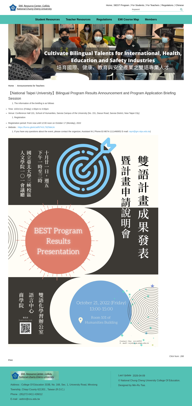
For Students (137, 5)
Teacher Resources (78, 19)
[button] (10, 50)
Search (181, 9)
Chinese (180, 5)
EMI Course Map (128, 19)
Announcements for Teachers (30, 86)
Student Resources (47, 19)
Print (10, 360)
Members (151, 19)
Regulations (167, 5)
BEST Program (121, 5)
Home (109, 5)
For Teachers (152, 5)
